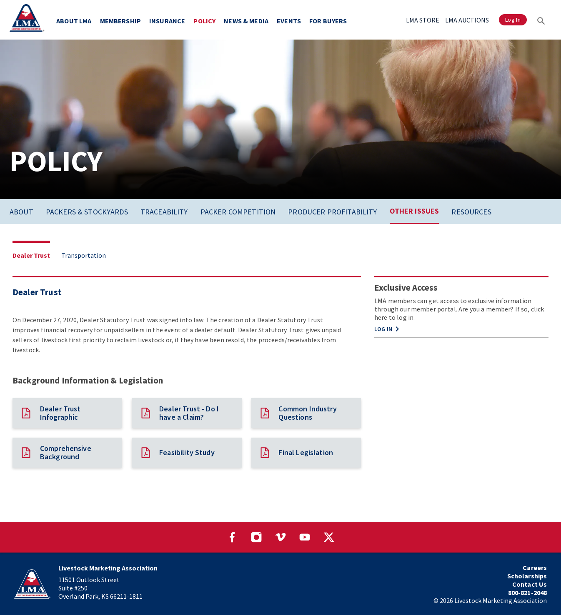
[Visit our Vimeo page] (280, 537)
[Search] (541, 20)
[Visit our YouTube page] (304, 537)
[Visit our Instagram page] (256, 537)
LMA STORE (422, 20)
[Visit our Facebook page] (232, 537)
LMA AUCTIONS (467, 20)
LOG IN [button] (388, 329)
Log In (513, 19)
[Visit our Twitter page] (329, 537)
